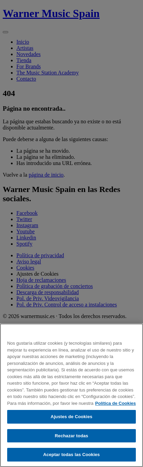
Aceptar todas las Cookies (71, 454)
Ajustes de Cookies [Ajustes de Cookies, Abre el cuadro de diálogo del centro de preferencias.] (71, 416)
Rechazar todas (71, 435)
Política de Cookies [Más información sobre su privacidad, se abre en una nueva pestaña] (115, 403)
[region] (71, 395)
